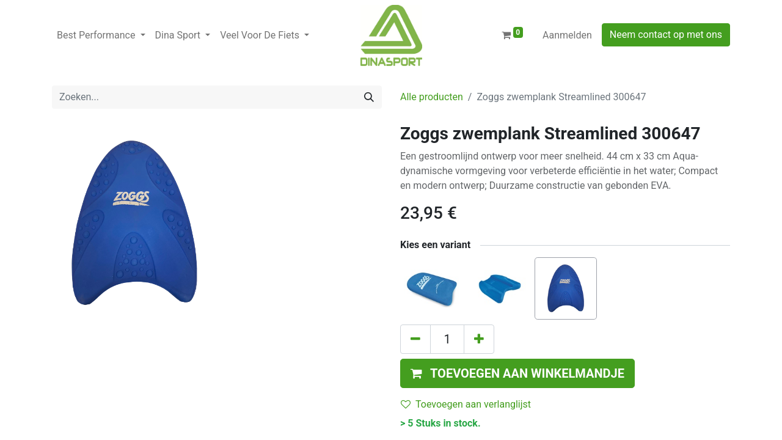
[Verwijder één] (415, 339)
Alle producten (431, 97)
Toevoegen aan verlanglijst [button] (466, 404)
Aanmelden (567, 35)
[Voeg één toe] (479, 339)
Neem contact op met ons (666, 34)
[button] (517, 373)
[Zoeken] (369, 97)
